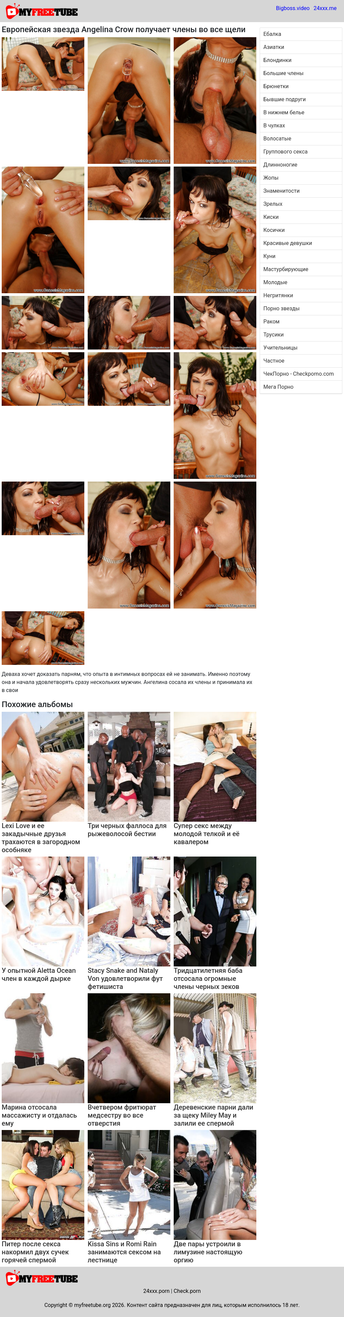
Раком (271, 321)
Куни (269, 256)
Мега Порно (278, 387)
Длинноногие (280, 165)
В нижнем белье (283, 112)
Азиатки (273, 47)
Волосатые (277, 138)
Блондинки (277, 60)
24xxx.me (325, 8)
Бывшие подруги (284, 99)
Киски (271, 217)
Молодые (275, 282)
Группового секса (285, 151)
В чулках (274, 125)
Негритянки (278, 295)
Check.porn (187, 1291)
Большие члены (283, 73)
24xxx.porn (156, 1291)
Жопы (270, 178)
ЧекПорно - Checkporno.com (298, 374)
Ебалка (272, 34)
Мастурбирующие (285, 269)
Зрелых (273, 204)
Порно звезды (281, 308)
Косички (274, 230)
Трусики (273, 334)
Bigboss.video (293, 8)
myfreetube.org (92, 1305)
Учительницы (280, 347)
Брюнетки (276, 86)
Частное (274, 361)
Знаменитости (281, 191)
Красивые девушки (287, 243)
